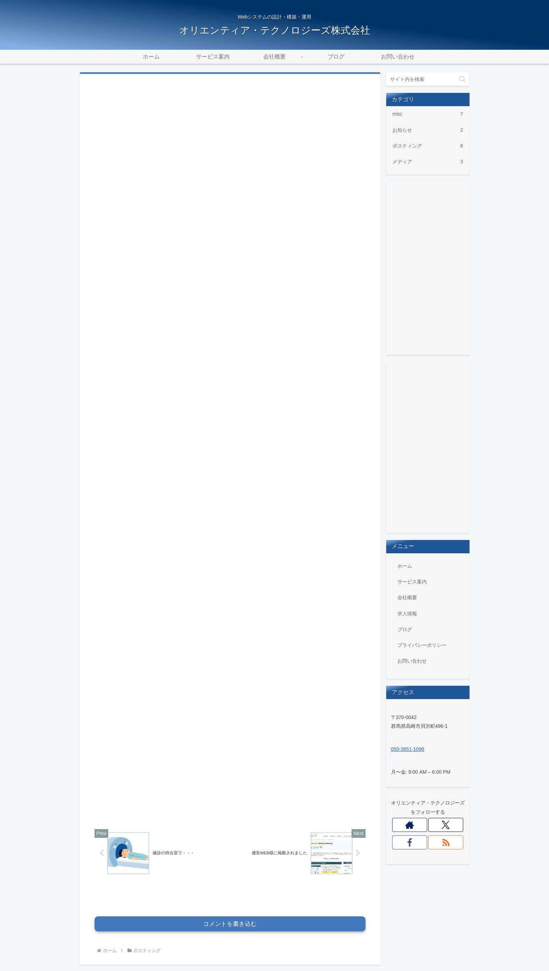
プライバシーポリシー (421, 645)
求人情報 (407, 613)
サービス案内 (412, 581)
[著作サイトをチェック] (410, 825)
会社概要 (407, 597)
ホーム (404, 566)
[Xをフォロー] (446, 825)
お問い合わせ (412, 661)
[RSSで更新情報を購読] (446, 842)
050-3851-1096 (407, 749)
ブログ (404, 629)
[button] (462, 79)
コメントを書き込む (230, 883)
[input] (428, 79)
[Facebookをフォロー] (410, 842)
